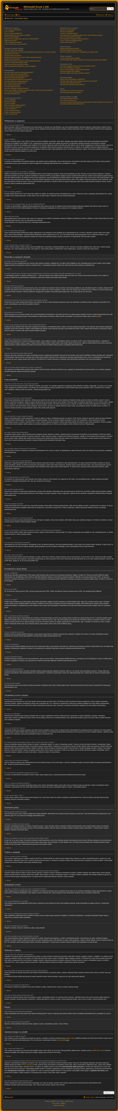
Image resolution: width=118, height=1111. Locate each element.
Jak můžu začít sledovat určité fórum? (70, 82)
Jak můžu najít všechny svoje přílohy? (70, 92)
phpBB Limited (70, 1038)
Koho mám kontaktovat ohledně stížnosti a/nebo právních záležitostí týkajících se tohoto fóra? (86, 102)
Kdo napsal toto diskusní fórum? (69, 98)
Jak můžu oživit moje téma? (12, 93)
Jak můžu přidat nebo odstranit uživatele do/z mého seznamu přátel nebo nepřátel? (83, 60)
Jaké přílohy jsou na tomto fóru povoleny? (72, 90)
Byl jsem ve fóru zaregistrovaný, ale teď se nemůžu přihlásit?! (21, 38)
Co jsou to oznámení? (10, 108)
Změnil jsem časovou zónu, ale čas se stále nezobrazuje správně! (22, 57)
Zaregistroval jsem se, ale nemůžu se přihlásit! (17, 35)
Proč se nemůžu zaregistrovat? (13, 33)
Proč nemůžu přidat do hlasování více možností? (18, 79)
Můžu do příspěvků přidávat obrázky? (14, 105)
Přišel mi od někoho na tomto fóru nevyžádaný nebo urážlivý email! (79, 52)
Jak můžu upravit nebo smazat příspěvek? (16, 74)
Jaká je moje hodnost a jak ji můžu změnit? (16, 64)
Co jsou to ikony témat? (11, 114)
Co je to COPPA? (9, 31)
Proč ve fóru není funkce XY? (68, 100)
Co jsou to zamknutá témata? (12, 112)
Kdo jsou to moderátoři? (67, 31)
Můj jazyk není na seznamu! (12, 59)
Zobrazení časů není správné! (12, 55)
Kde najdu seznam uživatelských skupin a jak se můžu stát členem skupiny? (81, 35)
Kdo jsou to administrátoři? (67, 30)
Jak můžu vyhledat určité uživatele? (70, 71)
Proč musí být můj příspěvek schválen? (15, 92)
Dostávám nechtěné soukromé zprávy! (71, 50)
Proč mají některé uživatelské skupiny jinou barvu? (74, 38)
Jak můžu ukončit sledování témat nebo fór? (72, 84)
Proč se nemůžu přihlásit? (11, 37)
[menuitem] (17, 15)
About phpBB (61, 1040)
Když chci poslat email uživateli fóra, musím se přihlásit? (20, 66)
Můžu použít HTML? (10, 101)
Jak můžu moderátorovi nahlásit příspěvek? (16, 88)
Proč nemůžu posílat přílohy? (12, 85)
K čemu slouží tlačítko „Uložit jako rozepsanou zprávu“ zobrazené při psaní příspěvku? (28, 90)
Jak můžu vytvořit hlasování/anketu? (14, 77)
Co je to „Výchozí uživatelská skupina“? (71, 40)
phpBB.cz (63, 1103)
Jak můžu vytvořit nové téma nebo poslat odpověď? (18, 72)
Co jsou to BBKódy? (10, 99)
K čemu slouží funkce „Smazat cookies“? (15, 44)
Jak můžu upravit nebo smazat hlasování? (16, 81)
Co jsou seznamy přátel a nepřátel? (70, 58)
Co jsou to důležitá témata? (12, 110)
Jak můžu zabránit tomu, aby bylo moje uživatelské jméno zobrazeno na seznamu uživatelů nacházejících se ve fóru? (30, 52)
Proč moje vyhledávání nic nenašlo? (70, 67)
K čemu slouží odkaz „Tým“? (68, 42)
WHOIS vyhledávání (27, 1065)
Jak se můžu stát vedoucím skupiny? (70, 37)
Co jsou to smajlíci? (9, 103)
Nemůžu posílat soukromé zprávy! (69, 48)
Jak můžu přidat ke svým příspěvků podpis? (16, 76)
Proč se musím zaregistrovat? (12, 30)
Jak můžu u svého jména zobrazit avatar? (16, 62)
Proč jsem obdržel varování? (12, 86)
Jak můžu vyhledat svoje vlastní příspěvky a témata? (75, 73)
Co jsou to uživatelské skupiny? (69, 33)
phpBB (98, 316)
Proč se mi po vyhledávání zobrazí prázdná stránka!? (75, 69)
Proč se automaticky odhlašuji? (13, 42)
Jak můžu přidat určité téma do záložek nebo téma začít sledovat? (78, 81)
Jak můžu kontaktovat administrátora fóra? (72, 104)
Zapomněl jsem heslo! (10, 40)
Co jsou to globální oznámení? (13, 107)
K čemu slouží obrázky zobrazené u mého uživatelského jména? (22, 61)
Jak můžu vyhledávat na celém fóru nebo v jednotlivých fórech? (78, 66)
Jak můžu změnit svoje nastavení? (14, 50)
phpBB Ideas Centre (98, 1050)
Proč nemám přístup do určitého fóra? (15, 83)
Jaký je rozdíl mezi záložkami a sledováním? (72, 79)
